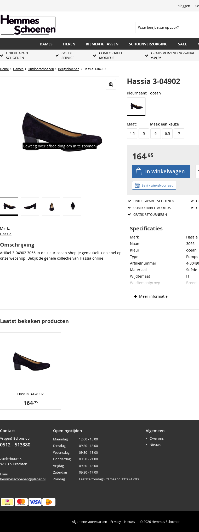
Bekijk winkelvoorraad (157, 185)
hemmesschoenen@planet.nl (23, 479)
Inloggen (183, 5)
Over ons (157, 438)
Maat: (132, 124)
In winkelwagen (165, 171)
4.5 (132, 133)
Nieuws (155, 444)
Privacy (115, 521)
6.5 (167, 133)
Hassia (6, 233)
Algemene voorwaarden (89, 521)
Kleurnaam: (137, 93)
